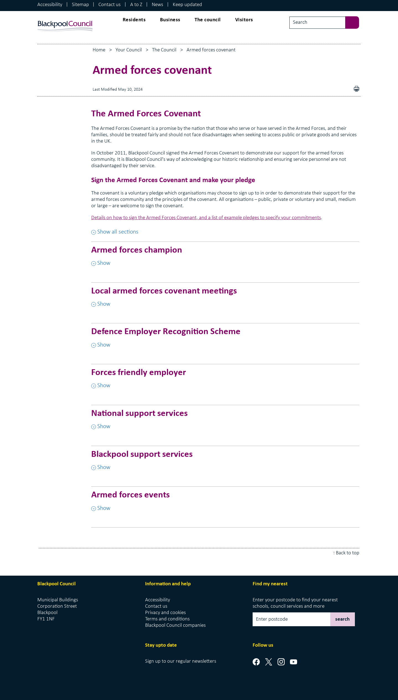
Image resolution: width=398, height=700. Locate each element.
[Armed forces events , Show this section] (225, 504)
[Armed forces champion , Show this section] (225, 259)
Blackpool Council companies (175, 625)
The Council (164, 50)
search (342, 619)
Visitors (244, 20)
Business (170, 20)
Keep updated (187, 4)
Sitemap (80, 4)
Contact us (109, 4)
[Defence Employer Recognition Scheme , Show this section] (225, 340)
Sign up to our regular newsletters (180, 661)
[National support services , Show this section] (225, 422)
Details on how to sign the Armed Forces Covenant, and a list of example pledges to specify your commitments (206, 218)
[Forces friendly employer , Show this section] (225, 381)
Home (99, 50)
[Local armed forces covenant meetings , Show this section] (225, 300)
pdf (358, 89)
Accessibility (49, 4)
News (157, 4)
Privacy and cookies (165, 612)
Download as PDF (348, 89)
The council (208, 20)
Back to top (347, 553)
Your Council (129, 50)
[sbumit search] (355, 22)
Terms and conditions (167, 619)
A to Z (136, 4)
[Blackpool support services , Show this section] (225, 463)
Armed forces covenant (211, 50)
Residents (134, 20)
